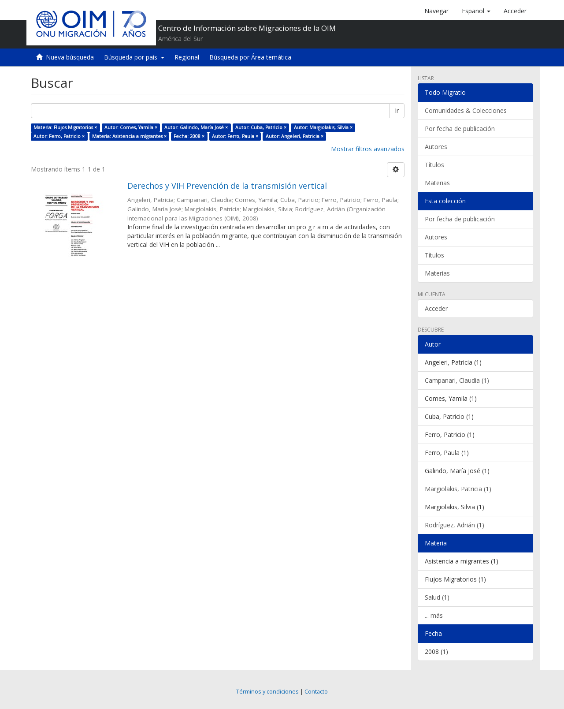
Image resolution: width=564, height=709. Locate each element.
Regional (186, 57)
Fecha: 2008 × (189, 136)
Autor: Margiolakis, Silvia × (323, 127)
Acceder (436, 308)
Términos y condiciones (267, 691)
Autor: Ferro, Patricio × (59, 136)
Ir (397, 110)
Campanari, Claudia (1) (457, 380)
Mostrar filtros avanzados (367, 149)
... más (434, 615)
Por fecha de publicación (460, 128)
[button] (476, 11)
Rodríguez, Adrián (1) (454, 525)
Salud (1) (437, 597)
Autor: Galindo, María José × (196, 127)
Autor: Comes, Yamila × (130, 127)
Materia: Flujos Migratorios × (65, 127)
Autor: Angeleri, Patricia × (294, 136)
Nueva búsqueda (70, 57)
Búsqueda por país (134, 57)
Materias (437, 183)
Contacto (316, 691)
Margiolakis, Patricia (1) (458, 489)
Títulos (434, 164)
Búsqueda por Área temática (250, 57)
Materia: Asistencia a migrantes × (129, 136)
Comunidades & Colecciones (466, 110)
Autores (436, 146)
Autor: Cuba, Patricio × (260, 127)
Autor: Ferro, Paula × (235, 136)
